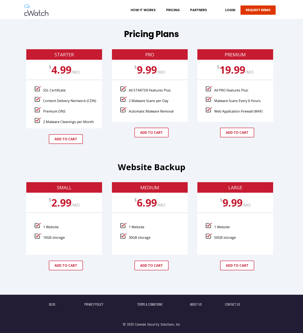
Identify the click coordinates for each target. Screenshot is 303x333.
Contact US (232, 304)
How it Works (143, 10)
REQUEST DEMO (258, 10)
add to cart (65, 139)
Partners (198, 10)
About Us (196, 304)
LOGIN (230, 10)
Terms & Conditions (149, 304)
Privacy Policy (93, 304)
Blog (52, 304)
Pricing (173, 10)
